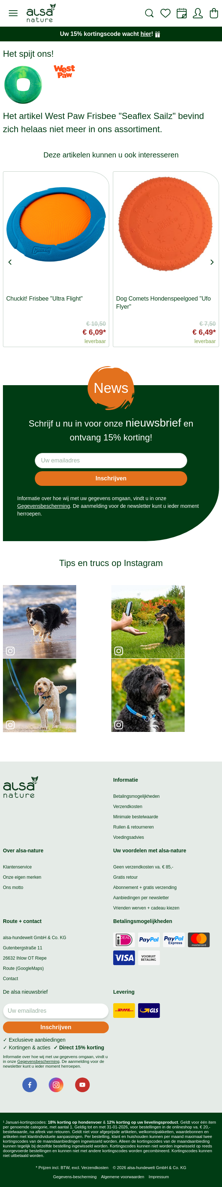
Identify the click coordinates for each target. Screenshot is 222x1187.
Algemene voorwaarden (122, 1177)
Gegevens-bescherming (75, 1177)
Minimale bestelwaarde (135, 816)
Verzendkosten (127, 806)
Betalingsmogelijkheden (136, 796)
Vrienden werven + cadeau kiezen (146, 908)
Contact (10, 978)
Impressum (159, 1177)
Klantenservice (17, 867)
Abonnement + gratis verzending (145, 887)
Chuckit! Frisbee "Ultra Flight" (44, 298)
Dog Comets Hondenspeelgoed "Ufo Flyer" (163, 302)
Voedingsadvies (128, 837)
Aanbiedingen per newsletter (141, 897)
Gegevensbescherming (43, 506)
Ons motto (13, 887)
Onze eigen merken (22, 877)
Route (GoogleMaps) (23, 968)
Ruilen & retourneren (133, 827)
